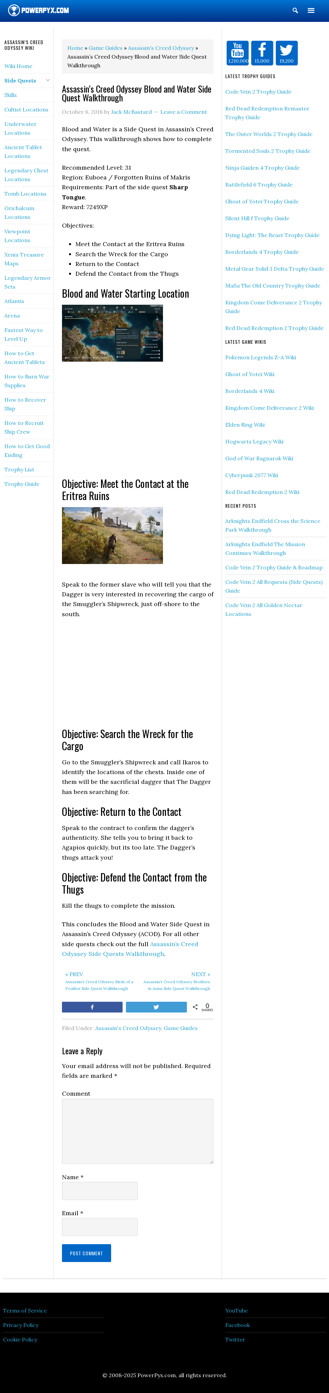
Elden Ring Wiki (245, 424)
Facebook (237, 1325)
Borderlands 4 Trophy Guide (262, 251)
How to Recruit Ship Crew (24, 427)
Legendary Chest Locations (26, 175)
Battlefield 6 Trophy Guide (259, 184)
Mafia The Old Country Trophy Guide (272, 285)
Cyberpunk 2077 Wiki (251, 475)
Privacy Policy (20, 1325)
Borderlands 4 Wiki (249, 391)
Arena (12, 315)
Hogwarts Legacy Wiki (254, 441)
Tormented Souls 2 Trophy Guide (267, 150)
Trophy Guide (21, 483)
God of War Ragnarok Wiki (259, 458)
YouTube (236, 1310)
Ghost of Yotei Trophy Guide (262, 201)
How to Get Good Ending (27, 450)
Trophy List (19, 469)
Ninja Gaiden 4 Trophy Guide (262, 167)
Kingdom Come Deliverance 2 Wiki (269, 407)
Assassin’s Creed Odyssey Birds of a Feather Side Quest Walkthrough (99, 980)
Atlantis (14, 301)
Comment (76, 1093)
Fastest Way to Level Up (23, 334)
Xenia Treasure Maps (24, 259)
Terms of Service (25, 1310)
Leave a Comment (183, 111)
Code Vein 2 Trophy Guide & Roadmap (274, 567)
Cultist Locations (26, 109)
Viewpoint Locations (17, 235)
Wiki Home (18, 66)
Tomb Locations (25, 193)
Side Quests (20, 80)
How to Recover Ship (25, 404)
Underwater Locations (20, 128)
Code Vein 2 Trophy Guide (258, 91)
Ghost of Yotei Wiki (249, 374)
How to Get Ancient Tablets (24, 357)
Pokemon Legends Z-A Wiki (260, 357)
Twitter (235, 1339)
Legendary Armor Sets (27, 282)
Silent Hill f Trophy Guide (257, 218)
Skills (10, 95)
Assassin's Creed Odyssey (128, 1028)
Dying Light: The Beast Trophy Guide (272, 235)
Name (73, 1177)
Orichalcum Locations (19, 212)
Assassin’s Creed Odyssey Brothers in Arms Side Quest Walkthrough (175, 980)
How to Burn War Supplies (27, 381)
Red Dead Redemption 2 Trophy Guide (274, 328)
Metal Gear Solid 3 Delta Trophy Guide (274, 268)
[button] (295, 11)
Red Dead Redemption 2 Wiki (262, 492)
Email (72, 1213)
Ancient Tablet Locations (23, 151)
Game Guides (181, 1028)
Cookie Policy (20, 1339)
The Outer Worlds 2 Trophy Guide (268, 134)
